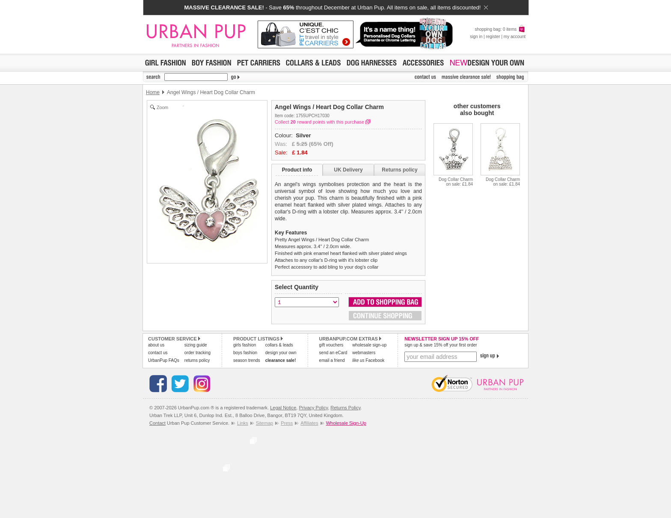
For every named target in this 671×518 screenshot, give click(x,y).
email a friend (332, 360)
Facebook (368, 360)
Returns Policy (345, 407)
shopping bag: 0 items (500, 29)
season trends (246, 360)
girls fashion (244, 345)
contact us (158, 352)
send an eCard (333, 352)
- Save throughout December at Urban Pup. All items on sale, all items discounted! (335, 7)
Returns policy (399, 170)
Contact (157, 423)
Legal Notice (283, 407)
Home (153, 92)
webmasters (363, 352)
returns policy (197, 360)
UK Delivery (348, 170)
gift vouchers (331, 345)
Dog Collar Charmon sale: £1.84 (456, 181)
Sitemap (264, 423)
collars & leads (279, 345)
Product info (297, 170)
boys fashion (245, 352)
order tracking (197, 352)
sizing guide (195, 345)
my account (515, 36)
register (493, 36)
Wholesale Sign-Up (346, 423)
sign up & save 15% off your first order (440, 345)
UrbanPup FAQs (163, 360)
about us (156, 345)
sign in (476, 36)
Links (242, 423)
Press (287, 423)
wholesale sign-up (369, 345)
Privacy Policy (313, 407)
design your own (281, 352)
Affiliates (309, 423)
